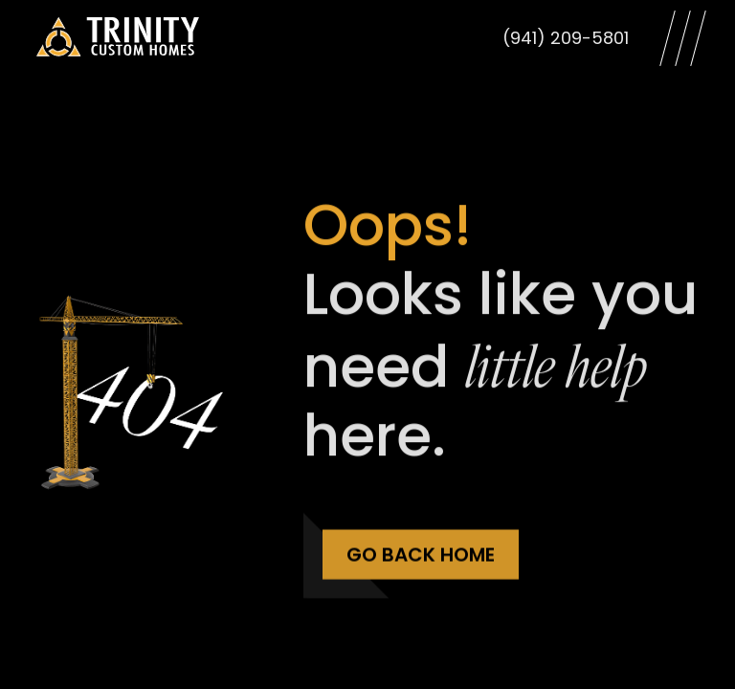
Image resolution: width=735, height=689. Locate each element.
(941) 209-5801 (565, 38)
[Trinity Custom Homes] (117, 38)
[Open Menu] (683, 38)
